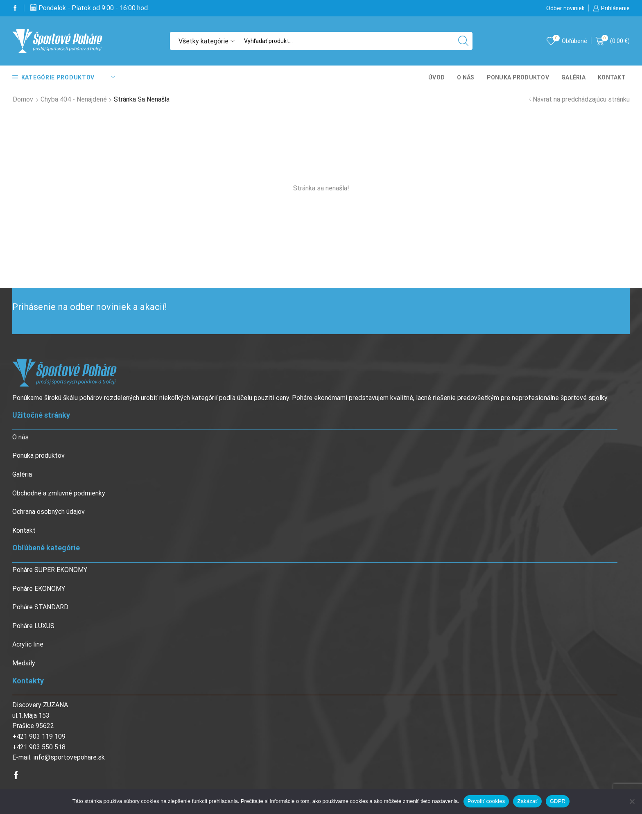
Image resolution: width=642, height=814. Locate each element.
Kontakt (612, 77)
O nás (465, 77)
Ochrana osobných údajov (48, 512)
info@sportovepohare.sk (69, 757)
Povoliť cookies (486, 801)
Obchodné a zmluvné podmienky (58, 493)
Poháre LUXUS (33, 626)
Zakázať (527, 801)
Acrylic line (27, 644)
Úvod (436, 77)
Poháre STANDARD (40, 607)
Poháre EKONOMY (38, 588)
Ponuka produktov (518, 77)
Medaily (23, 663)
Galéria (573, 77)
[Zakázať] (632, 801)
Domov (23, 99)
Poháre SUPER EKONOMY (49, 570)
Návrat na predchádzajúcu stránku (581, 99)
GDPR (558, 801)
